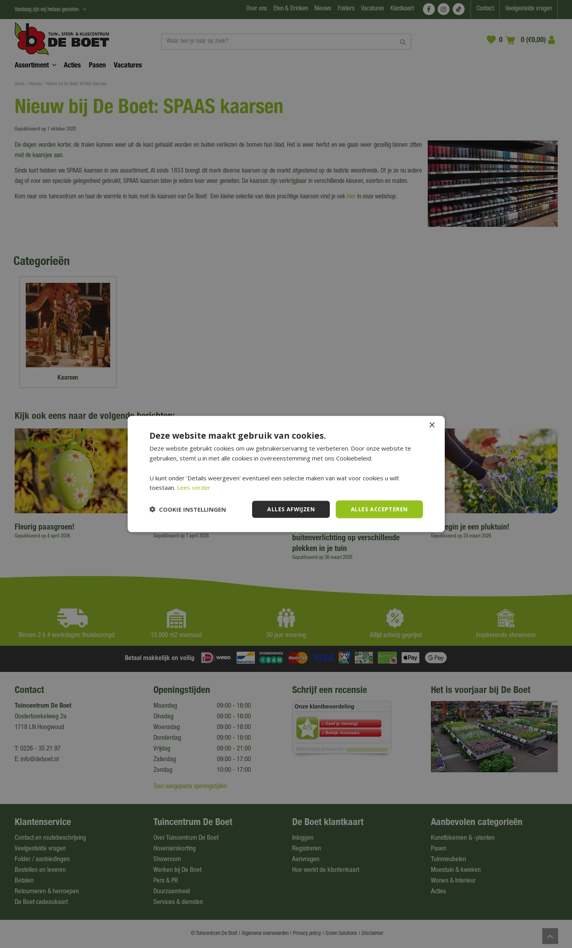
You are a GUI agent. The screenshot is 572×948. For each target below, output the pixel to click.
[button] (187, 509)
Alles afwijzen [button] (291, 509)
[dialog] (286, 474)
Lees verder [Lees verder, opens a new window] (193, 487)
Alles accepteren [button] (379, 509)
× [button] (432, 425)
